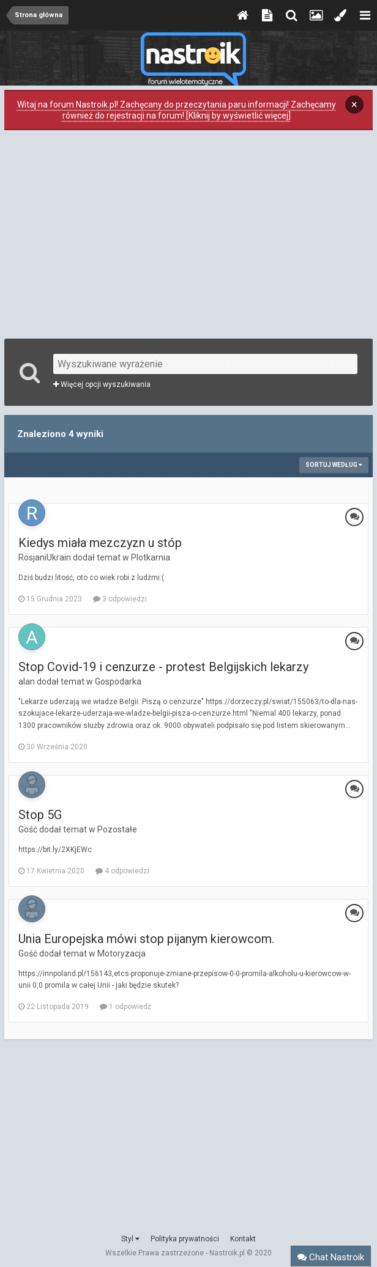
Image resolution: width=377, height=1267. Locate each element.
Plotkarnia (150, 557)
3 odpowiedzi (120, 599)
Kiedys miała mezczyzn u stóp (100, 542)
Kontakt (243, 1239)
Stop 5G (40, 814)
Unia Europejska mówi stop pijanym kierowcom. (146, 938)
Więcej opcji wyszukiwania (102, 384)
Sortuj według (333, 464)
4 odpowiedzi (122, 871)
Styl (130, 1239)
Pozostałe (117, 829)
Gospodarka (118, 681)
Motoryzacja (121, 953)
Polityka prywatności (185, 1239)
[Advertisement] (188, 232)
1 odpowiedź (125, 1006)
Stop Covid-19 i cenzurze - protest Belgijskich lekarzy (163, 666)
